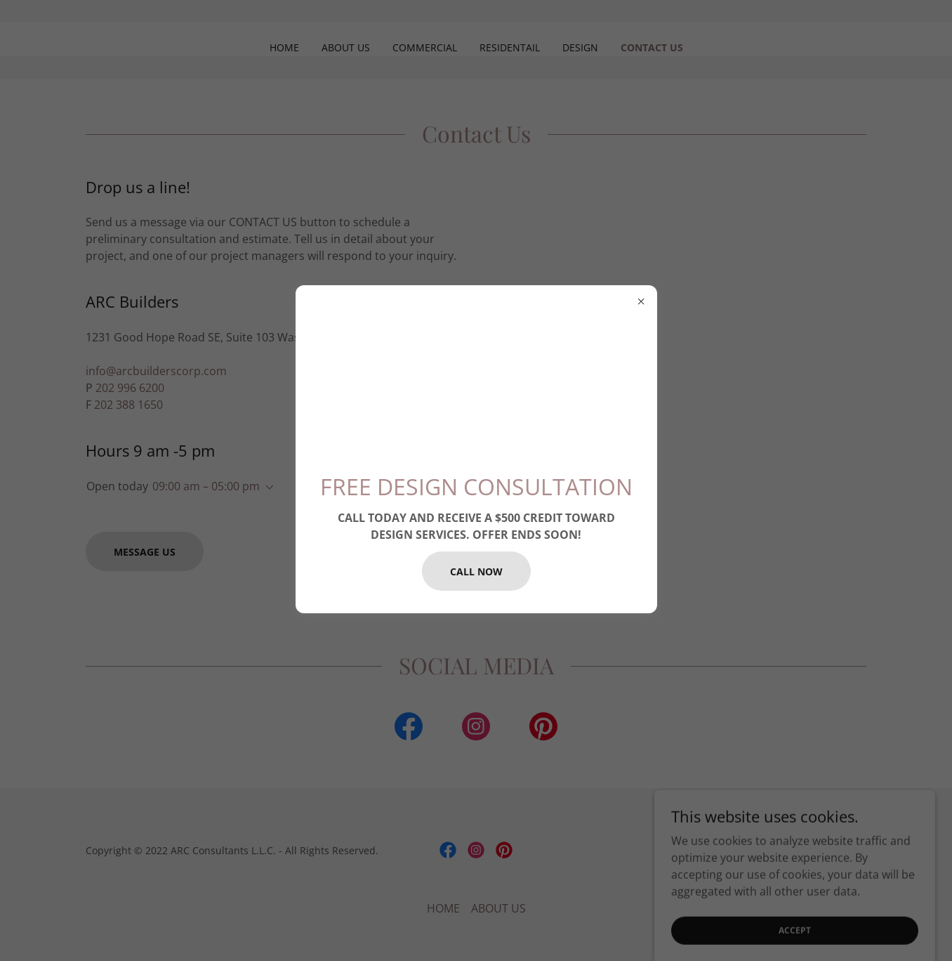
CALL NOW (476, 571)
